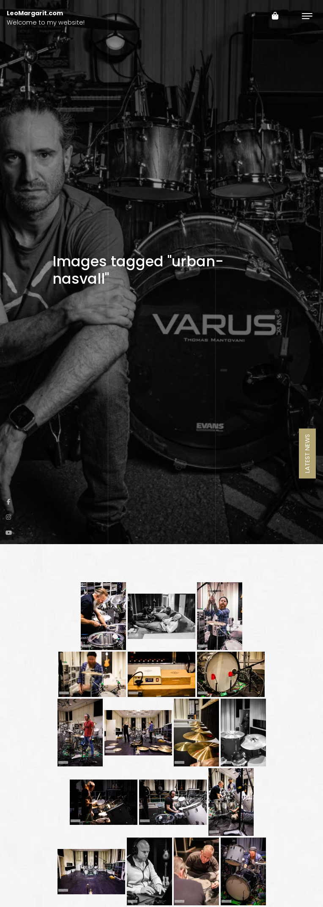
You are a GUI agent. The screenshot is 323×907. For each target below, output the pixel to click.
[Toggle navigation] (307, 16)
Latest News (307, 453)
